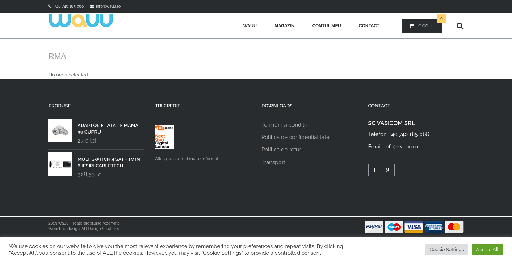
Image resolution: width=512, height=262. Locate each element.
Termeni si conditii (284, 125)
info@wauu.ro (108, 6)
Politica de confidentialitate (295, 137)
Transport (273, 162)
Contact (369, 25)
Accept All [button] (487, 249)
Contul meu (326, 25)
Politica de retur (281, 149)
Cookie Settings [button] (447, 249)
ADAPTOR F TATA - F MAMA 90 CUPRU (93, 127)
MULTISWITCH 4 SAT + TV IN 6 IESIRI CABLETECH (94, 160)
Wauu (250, 25)
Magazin (285, 25)
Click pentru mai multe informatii (188, 143)
